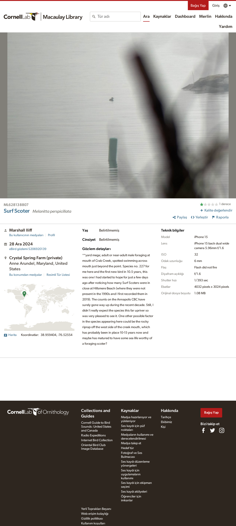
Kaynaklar (162, 17)
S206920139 (27, 249)
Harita (10, 335)
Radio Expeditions (93, 435)
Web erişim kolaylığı (94, 513)
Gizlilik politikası (92, 518)
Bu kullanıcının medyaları (26, 235)
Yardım (225, 27)
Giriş (216, 5)
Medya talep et (131, 443)
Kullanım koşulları (93, 523)
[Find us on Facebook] (203, 430)
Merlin (205, 17)
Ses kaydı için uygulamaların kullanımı (131, 474)
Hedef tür (127, 448)
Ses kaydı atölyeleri (134, 491)
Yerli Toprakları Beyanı (96, 509)
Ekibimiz (166, 422)
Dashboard (185, 17)
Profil (51, 235)
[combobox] (119, 16)
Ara (146, 17)
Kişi (163, 427)
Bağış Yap (198, 5)
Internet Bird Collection (97, 440)
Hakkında (223, 17)
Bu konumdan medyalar (25, 274)
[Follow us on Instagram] (221, 430)
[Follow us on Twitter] (212, 430)
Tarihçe (166, 417)
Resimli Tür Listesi (58, 274)
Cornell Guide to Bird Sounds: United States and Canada (96, 426)
